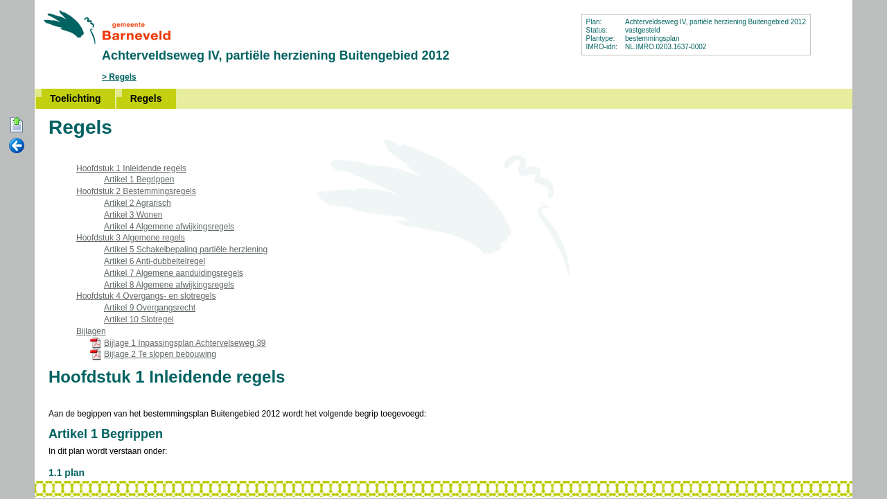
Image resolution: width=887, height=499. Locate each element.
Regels (122, 77)
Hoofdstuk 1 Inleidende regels (131, 168)
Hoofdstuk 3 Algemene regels (130, 238)
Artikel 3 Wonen (133, 215)
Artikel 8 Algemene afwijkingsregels (169, 285)
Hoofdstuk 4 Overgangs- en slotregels (146, 296)
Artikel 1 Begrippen (139, 179)
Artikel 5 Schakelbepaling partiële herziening (185, 249)
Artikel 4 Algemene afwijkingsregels (169, 226)
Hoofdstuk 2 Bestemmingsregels (136, 191)
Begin (16, 125)
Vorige (16, 146)
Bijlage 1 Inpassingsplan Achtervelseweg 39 (184, 343)
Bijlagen (91, 331)
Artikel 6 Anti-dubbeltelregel (154, 261)
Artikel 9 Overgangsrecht (149, 308)
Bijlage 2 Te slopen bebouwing (160, 354)
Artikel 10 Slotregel (139, 319)
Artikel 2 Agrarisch (137, 203)
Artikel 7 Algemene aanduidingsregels (173, 273)
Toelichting (75, 98)
